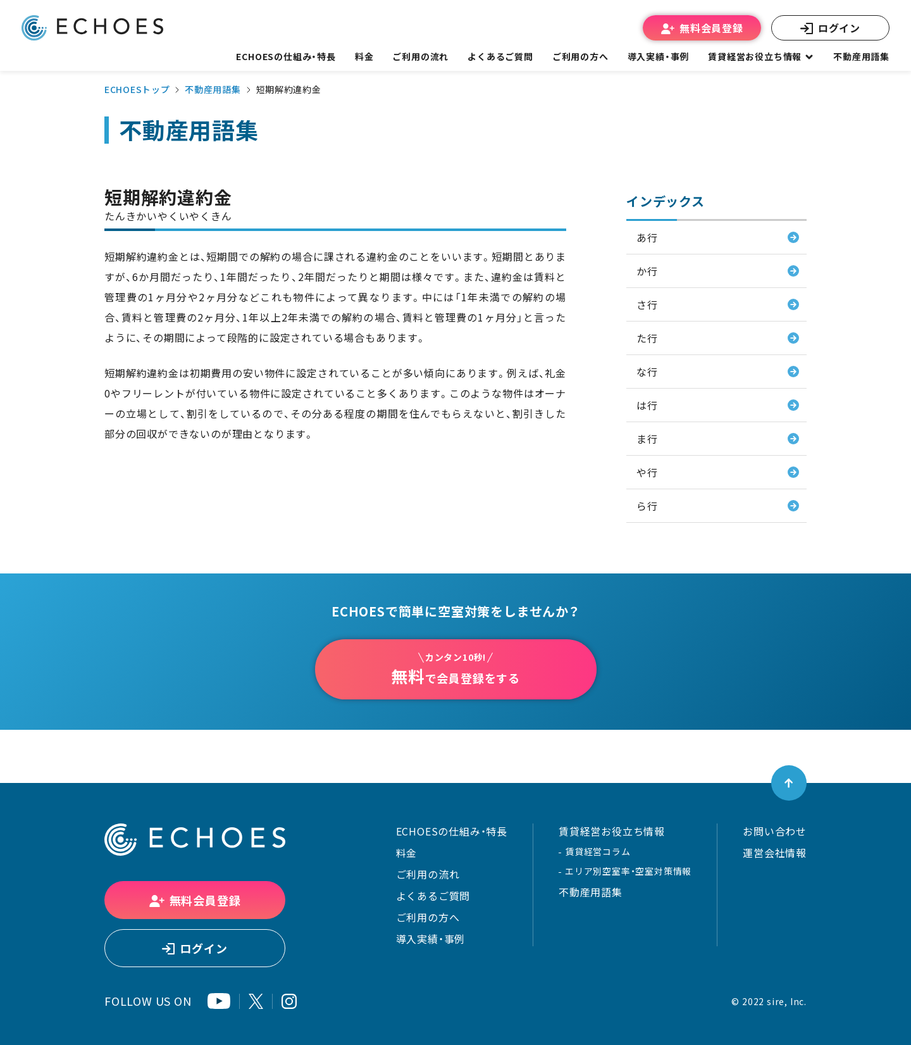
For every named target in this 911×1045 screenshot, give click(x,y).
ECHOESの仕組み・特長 (451, 831)
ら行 (647, 505)
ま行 (647, 438)
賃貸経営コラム (598, 851)
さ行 (647, 304)
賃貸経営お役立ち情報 (612, 831)
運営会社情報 (775, 852)
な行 (647, 371)
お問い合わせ (775, 831)
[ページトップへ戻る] (789, 783)
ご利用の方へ (428, 917)
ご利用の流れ (428, 874)
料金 (407, 852)
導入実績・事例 (431, 938)
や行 (647, 472)
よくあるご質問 (500, 56)
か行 (647, 270)
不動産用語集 (861, 56)
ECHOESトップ (137, 89)
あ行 (647, 237)
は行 (647, 405)
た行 (647, 338)
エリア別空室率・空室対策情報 (628, 871)
